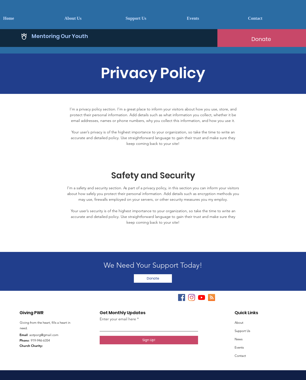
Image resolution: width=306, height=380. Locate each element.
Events (239, 347)
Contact (240, 356)
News (238, 339)
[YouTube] (201, 297)
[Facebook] (181, 297)
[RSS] (211, 297)
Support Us (242, 331)
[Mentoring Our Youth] (132, 36)
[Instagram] (191, 297)
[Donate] (261, 39)
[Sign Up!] (149, 340)
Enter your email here (118, 319)
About (239, 323)
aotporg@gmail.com (43, 335)
